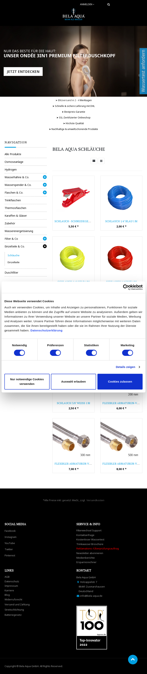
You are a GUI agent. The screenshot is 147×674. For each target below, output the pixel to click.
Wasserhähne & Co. (17, 177)
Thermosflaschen (15, 208)
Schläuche (14, 255)
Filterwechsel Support (88, 530)
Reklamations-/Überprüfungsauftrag (97, 548)
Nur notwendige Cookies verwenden (27, 381)
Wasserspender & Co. (18, 185)
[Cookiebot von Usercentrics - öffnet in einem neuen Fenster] (126, 287)
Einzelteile (14, 262)
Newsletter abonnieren (89, 553)
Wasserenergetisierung (19, 231)
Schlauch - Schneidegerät (74, 221)
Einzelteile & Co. (15, 246)
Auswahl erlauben (73, 381)
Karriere (9, 590)
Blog (7, 595)
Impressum (11, 585)
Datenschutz (12, 581)
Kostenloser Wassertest (90, 539)
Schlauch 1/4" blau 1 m (121, 221)
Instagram (10, 537)
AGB (7, 576)
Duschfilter (11, 272)
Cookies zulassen (120, 381)
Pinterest (10, 555)
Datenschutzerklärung (46, 330)
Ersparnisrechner (86, 562)
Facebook (10, 531)
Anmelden (87, 4)
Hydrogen (11, 169)
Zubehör (10, 223)
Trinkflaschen (13, 200)
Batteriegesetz (13, 615)
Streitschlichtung (14, 609)
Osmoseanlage (14, 162)
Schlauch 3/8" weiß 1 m (73, 403)
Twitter (9, 549)
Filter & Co (11, 238)
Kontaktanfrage (85, 535)
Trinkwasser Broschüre (89, 544)
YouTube (10, 543)
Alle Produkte (13, 154)
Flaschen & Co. (14, 192)
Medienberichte (85, 557)
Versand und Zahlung (17, 604)
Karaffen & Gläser (16, 215)
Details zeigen (125, 367)
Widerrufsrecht (13, 599)
